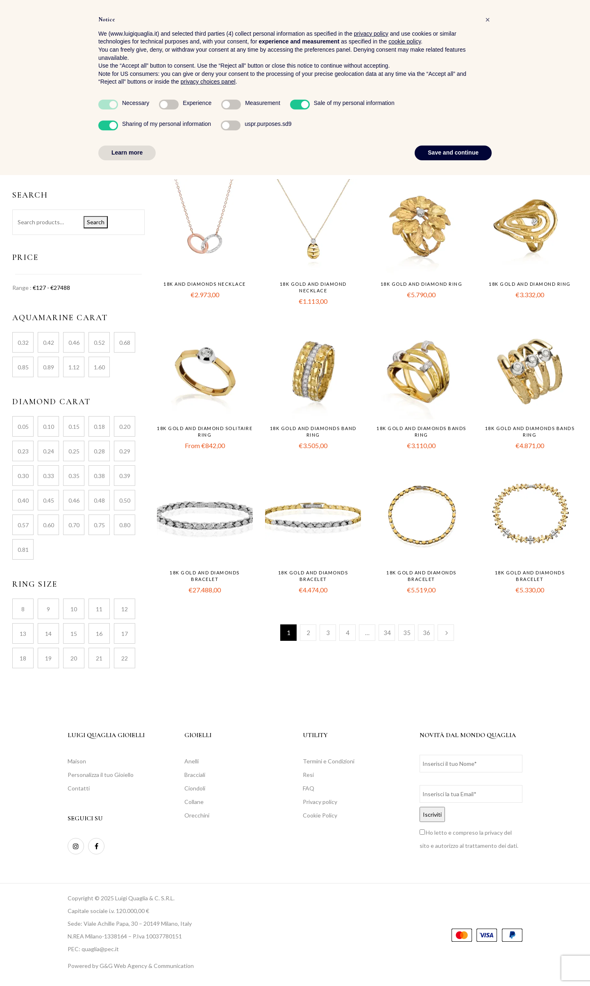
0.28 (99, 451)
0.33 (48, 475)
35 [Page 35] (407, 632)
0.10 (48, 426)
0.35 (73, 475)
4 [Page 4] (347, 632)
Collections (26, 151)
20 (73, 658)
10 (73, 609)
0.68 (124, 342)
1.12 (73, 367)
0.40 (23, 500)
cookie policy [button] (404, 852)
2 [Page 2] (308, 632)
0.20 (124, 426)
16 (99, 633)
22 (124, 658)
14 (48, 633)
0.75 (99, 524)
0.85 (23, 367)
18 (23, 658)
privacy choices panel (208, 893)
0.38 (99, 475)
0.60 (48, 524)
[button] (571, 29)
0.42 (48, 342)
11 (99, 609)
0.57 (23, 524)
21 (99, 658)
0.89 (48, 367)
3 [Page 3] (328, 632)
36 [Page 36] (426, 632)
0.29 (124, 451)
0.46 (73, 342)
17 (124, 633)
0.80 (124, 524)
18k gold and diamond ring (422, 284)
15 (73, 633)
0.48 (99, 500)
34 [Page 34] (387, 632)
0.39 (124, 475)
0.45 (48, 500)
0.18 (99, 426)
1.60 (99, 367)
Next (446, 632)
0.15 (73, 426)
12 (124, 609)
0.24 (48, 451)
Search (95, 222)
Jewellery (24, 165)
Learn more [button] (127, 963)
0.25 (73, 451)
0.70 (73, 524)
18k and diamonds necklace (204, 284)
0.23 (23, 451)
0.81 (23, 549)
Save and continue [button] (453, 963)
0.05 (23, 426)
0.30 (23, 475)
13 (23, 633)
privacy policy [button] (371, 844)
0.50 (124, 500)
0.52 (99, 342)
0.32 (23, 342)
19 (48, 658)
